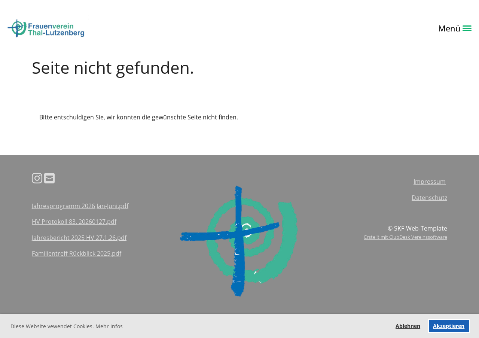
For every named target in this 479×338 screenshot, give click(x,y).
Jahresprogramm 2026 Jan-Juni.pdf (80, 206)
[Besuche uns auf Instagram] (37, 178)
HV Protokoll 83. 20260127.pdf (74, 221)
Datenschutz (429, 198)
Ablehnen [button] (408, 325)
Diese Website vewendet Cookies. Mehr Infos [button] (66, 326)
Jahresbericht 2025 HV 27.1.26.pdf (79, 238)
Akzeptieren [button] (448, 325)
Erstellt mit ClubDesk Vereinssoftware (405, 237)
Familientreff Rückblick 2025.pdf (76, 253)
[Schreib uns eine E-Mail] (49, 178)
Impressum (430, 181)
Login (99, 28)
